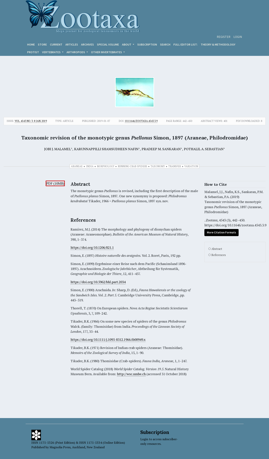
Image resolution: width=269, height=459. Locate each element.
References (218, 255)
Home (31, 44)
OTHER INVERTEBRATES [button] (107, 52)
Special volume (108, 44)
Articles (71, 44)
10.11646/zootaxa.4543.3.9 (141, 121)
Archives (87, 44)
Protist (33, 52)
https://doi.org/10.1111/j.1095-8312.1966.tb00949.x (108, 339)
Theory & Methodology (218, 44)
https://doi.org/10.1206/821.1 (92, 247)
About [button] (127, 44)
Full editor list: (185, 44)
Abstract (216, 249)
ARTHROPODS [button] (76, 52)
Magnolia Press (60, 447)
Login (237, 37)
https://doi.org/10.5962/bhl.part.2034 (98, 282)
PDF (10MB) (55, 183)
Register (223, 37)
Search (165, 44)
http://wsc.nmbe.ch (131, 374)
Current (56, 44)
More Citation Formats (221, 232)
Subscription (147, 44)
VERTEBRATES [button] (51, 52)
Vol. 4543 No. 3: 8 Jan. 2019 (31, 121)
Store (42, 44)
